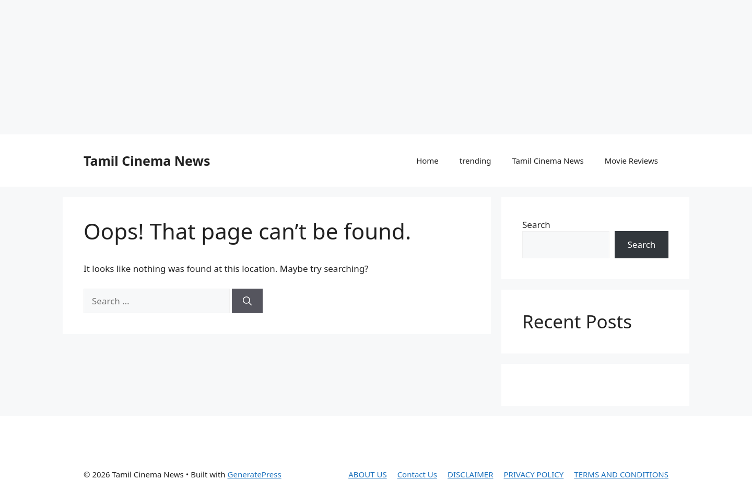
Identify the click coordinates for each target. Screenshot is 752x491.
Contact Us (417, 474)
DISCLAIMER (471, 474)
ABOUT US (367, 474)
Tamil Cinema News (147, 160)
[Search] (247, 301)
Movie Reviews (631, 160)
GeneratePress (254, 474)
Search (536, 225)
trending (475, 160)
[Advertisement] (253, 65)
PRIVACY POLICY (534, 474)
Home (427, 160)
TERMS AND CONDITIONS (621, 474)
